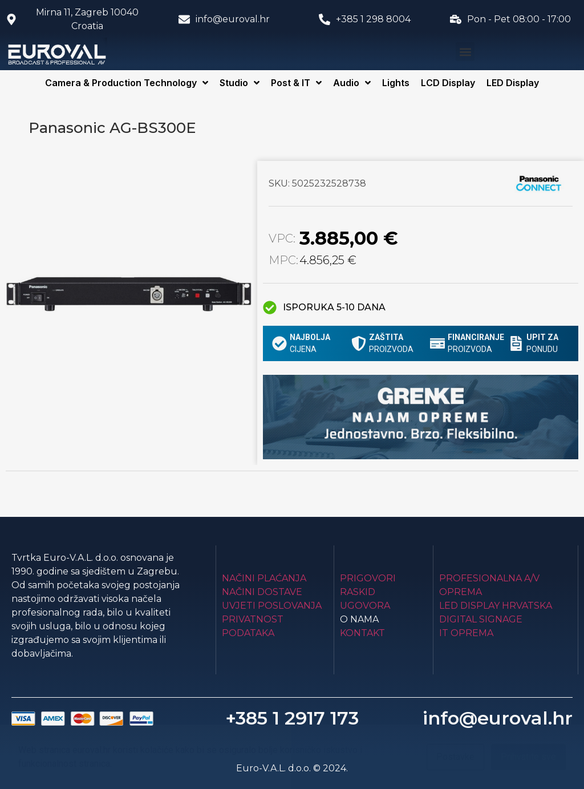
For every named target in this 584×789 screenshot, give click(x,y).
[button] (465, 51)
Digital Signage (480, 619)
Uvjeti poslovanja (272, 605)
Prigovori (368, 578)
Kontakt (362, 633)
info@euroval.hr (498, 718)
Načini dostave (262, 591)
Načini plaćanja (264, 578)
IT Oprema (466, 633)
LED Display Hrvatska (495, 605)
